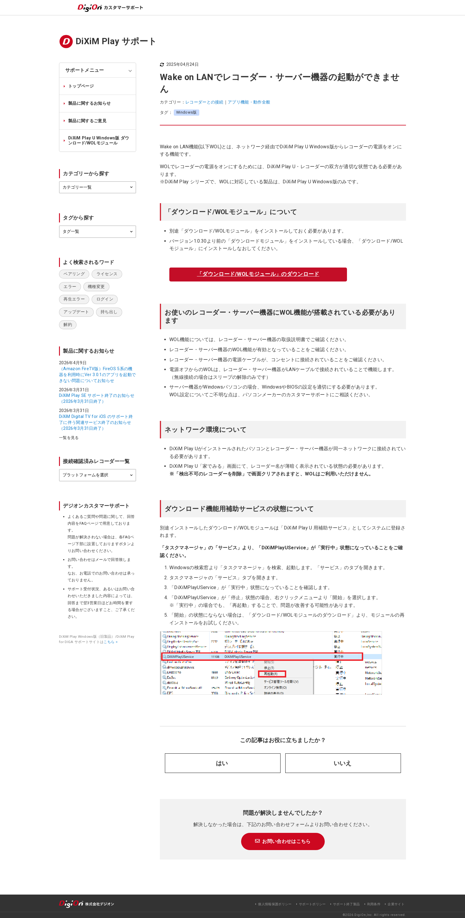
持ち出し (109, 311)
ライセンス (107, 273)
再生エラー (74, 299)
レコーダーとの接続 (204, 102)
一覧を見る (69, 438)
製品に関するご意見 (87, 120)
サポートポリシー (312, 904)
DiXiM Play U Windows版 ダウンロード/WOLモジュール (98, 141)
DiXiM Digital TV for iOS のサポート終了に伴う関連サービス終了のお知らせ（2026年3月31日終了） (96, 422)
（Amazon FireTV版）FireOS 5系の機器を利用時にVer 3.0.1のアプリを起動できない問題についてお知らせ (97, 374)
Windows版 (186, 112)
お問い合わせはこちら (286, 841)
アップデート (76, 311)
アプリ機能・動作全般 (249, 102)
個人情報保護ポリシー (275, 904)
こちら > (110, 642)
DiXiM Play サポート (116, 41)
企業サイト (396, 904)
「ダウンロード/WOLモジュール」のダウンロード (258, 274)
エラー (69, 286)
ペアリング (74, 273)
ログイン (104, 299)
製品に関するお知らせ (89, 103)
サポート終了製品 (346, 904)
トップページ (81, 86)
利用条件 (373, 904)
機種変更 (96, 286)
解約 (67, 324)
